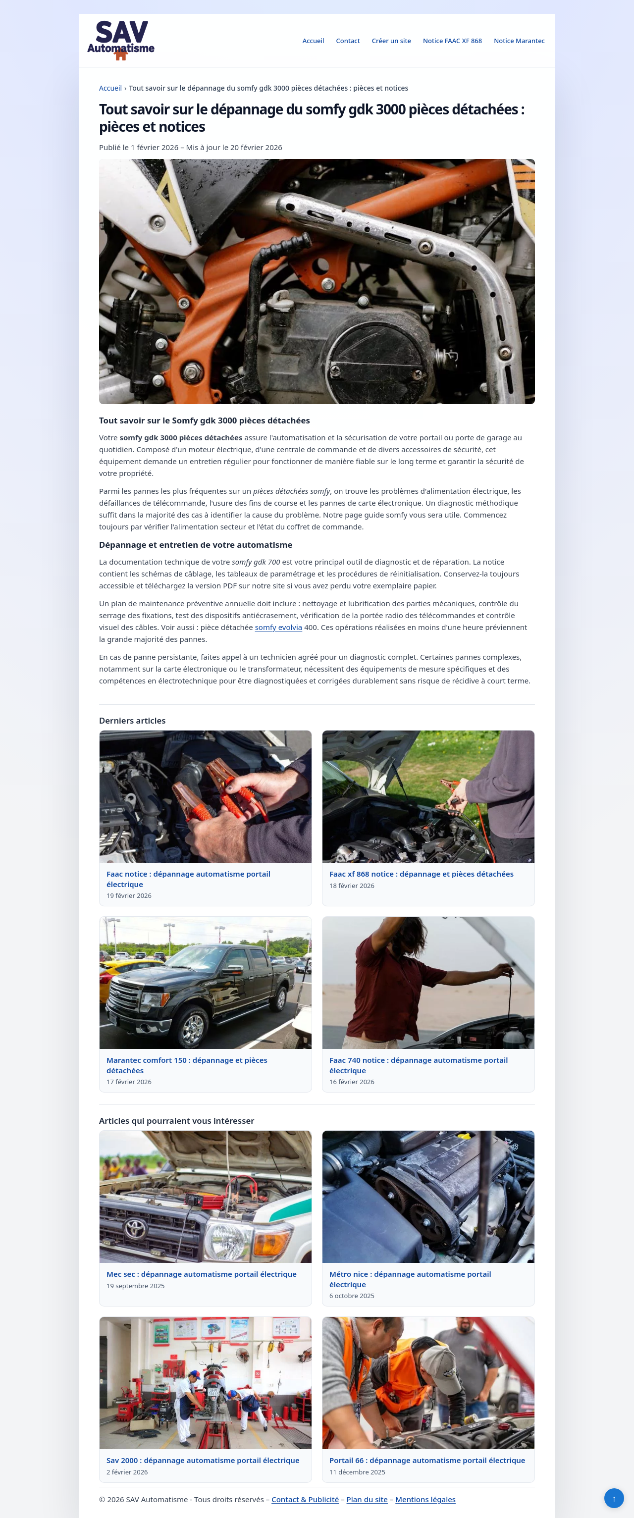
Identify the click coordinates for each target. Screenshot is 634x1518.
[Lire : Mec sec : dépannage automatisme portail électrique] (206, 1197)
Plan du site (367, 1499)
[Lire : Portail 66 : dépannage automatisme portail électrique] (428, 1383)
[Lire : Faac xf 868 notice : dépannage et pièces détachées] (428, 797)
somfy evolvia (279, 627)
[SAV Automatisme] (121, 40)
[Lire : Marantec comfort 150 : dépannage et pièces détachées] (206, 983)
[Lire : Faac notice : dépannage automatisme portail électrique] (206, 797)
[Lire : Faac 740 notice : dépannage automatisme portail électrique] (428, 983)
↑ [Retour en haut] (614, 1498)
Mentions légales (425, 1499)
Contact (348, 40)
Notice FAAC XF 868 (452, 40)
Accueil (313, 40)
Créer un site (391, 40)
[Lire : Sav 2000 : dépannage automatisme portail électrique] (206, 1383)
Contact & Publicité (305, 1499)
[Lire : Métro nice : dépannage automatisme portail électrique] (428, 1197)
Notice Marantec (519, 40)
